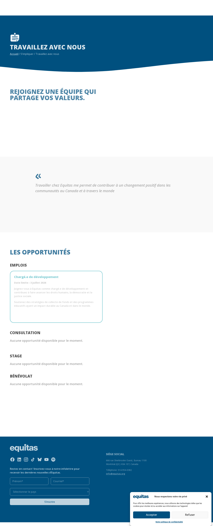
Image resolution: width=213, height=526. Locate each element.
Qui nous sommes (45, 3)
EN (154, 5)
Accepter (152, 515)
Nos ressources (98, 2)
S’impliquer (43, 7)
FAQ (160, 5)
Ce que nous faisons (73, 3)
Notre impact (117, 2)
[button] (206, 496)
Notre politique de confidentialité (169, 522)
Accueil (14, 54)
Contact (169, 5)
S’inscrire (49, 505)
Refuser (190, 515)
